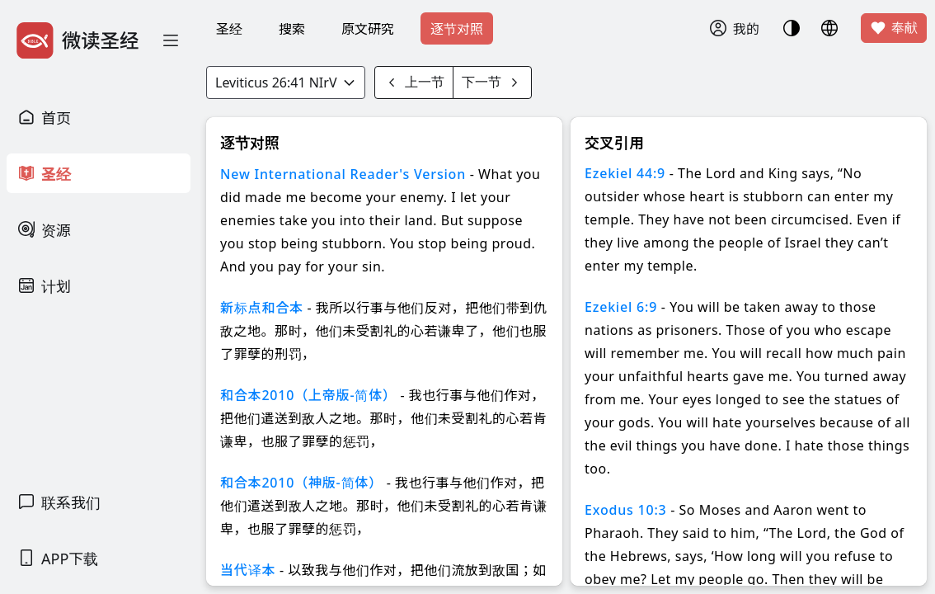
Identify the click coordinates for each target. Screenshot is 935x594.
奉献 (894, 28)
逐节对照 (456, 29)
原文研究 (367, 29)
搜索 (292, 29)
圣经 (229, 29)
